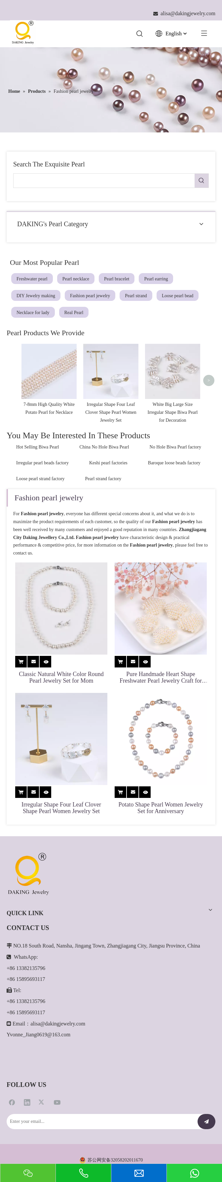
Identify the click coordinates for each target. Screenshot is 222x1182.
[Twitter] (42, 1157)
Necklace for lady (33, 312)
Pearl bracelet (117, 278)
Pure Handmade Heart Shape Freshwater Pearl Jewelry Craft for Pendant (161, 732)
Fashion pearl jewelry (90, 295)
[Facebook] (12, 1157)
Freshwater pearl (32, 278)
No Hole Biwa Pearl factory (175, 502)
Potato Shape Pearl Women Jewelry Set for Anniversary (160, 862)
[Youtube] (57, 1157)
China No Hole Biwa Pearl (104, 502)
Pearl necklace (75, 278)
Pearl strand (136, 295)
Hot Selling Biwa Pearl (37, 502)
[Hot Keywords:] (201, 181)
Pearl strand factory (103, 533)
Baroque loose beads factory (174, 518)
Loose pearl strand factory (40, 533)
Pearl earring (156, 278)
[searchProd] (104, 181)
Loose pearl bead (178, 295)
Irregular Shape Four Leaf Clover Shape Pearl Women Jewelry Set (61, 862)
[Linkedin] (27, 1157)
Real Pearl (74, 312)
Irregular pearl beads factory (42, 518)
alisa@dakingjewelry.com (57, 1078)
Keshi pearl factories (108, 518)
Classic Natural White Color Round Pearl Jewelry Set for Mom (61, 732)
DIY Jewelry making (36, 295)
